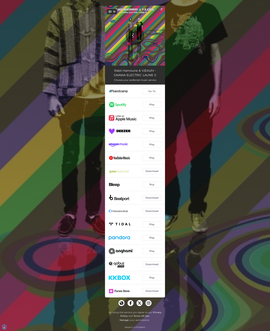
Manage (124, 320)
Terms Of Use (141, 315)
